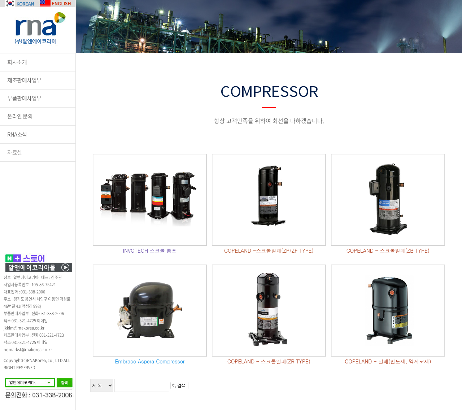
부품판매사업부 (24, 98)
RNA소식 (17, 134)
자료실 (14, 152)
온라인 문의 (19, 116)
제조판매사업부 (24, 80)
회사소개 (17, 62)
